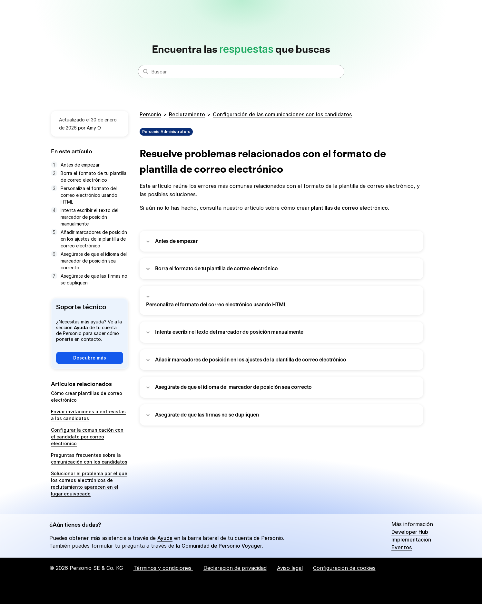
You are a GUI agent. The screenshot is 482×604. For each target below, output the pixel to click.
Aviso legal (290, 568)
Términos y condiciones (163, 568)
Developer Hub (409, 532)
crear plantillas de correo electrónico (342, 208)
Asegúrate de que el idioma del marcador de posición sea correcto (94, 260)
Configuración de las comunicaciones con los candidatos (282, 114)
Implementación (411, 539)
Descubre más (89, 357)
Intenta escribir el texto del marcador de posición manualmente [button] (229, 332)
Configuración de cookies (344, 568)
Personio (150, 114)
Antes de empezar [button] (176, 241)
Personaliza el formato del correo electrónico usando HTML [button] (216, 305)
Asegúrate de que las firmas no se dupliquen (94, 279)
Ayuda (164, 538)
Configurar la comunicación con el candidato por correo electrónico (87, 436)
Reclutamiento (187, 114)
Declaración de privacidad (235, 568)
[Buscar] (241, 71)
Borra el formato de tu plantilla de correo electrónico (93, 176)
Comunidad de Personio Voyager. (222, 545)
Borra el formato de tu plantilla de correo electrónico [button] (216, 268)
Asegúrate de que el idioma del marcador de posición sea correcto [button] (233, 387)
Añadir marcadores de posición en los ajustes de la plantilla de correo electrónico (94, 238)
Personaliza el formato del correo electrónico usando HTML (89, 195)
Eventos (401, 547)
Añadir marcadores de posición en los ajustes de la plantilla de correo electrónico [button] (250, 360)
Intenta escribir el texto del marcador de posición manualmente (89, 216)
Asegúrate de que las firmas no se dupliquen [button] (207, 415)
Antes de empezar (80, 165)
